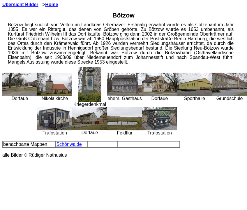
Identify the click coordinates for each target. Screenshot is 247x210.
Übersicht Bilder (20, 4)
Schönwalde (69, 144)
